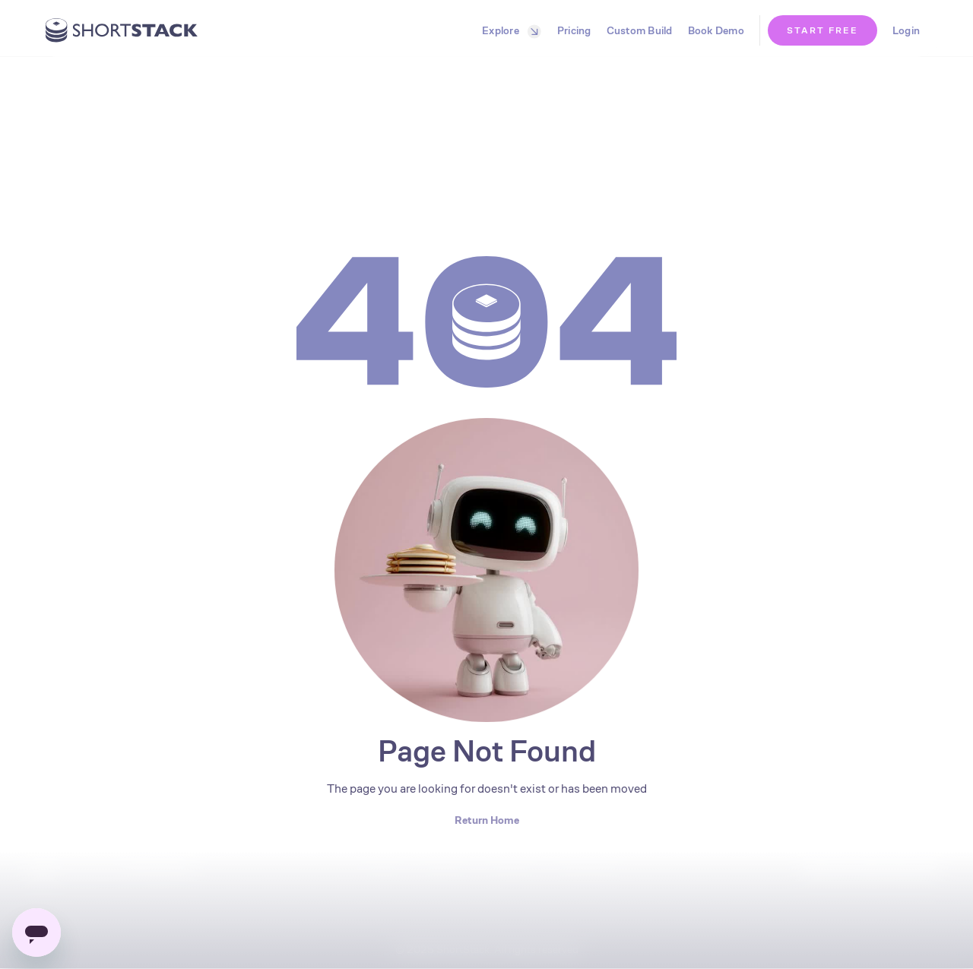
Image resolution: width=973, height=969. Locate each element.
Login (906, 30)
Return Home (487, 820)
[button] (508, 30)
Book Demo (716, 30)
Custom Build (640, 30)
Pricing (574, 30)
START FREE (822, 30)
